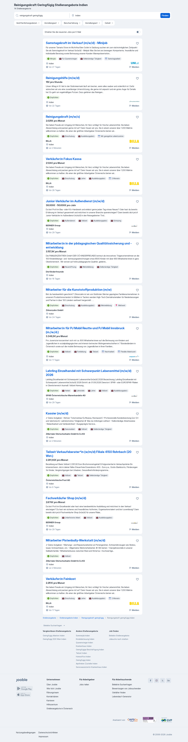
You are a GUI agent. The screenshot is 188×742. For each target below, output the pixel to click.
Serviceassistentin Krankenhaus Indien (91, 667)
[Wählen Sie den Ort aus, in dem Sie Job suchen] (97, 15)
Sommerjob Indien (83, 636)
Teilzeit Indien (81, 653)
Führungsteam (53, 692)
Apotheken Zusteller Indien (86, 664)
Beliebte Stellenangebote (119, 636)
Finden (165, 15)
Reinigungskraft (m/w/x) (63, 116)
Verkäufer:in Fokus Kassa (63, 159)
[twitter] (162, 680)
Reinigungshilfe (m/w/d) (63, 78)
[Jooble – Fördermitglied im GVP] (166, 720)
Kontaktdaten (52, 696)
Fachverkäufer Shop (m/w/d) (66, 498)
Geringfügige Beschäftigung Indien (90, 650)
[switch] (138, 32)
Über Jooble (52, 684)
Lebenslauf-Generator (121, 696)
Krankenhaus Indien (84, 646)
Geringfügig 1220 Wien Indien (54, 639)
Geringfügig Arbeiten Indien (54, 636)
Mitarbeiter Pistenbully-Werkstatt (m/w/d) (75, 540)
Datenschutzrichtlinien (48, 732)
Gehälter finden (119, 692)
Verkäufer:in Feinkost (61, 579)
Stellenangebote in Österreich (60, 708)
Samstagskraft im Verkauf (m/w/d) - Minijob (76, 43)
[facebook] (150, 680)
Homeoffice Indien (83, 657)
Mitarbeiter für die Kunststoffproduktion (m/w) (79, 289)
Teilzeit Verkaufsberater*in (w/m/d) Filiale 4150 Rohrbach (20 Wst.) (88, 454)
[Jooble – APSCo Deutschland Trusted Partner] (133, 720)
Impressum (43, 736)
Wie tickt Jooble (54, 688)
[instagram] (156, 680)
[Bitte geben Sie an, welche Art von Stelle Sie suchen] (41, 15)
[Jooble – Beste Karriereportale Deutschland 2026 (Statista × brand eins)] (149, 720)
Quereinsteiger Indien (84, 643)
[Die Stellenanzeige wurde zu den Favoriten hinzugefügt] (137, 43)
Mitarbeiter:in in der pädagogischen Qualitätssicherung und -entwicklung (89, 245)
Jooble (169, 734)
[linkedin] (168, 680)
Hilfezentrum (52, 704)
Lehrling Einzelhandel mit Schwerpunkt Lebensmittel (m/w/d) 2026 (88, 373)
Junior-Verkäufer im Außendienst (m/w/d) (75, 201)
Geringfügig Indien (83, 660)
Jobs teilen (84, 684)
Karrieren (50, 700)
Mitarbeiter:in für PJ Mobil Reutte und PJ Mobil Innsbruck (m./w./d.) (85, 330)
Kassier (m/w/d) (57, 413)
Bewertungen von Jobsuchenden (126, 688)
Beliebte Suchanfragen (54, 625)
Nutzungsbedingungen (25, 732)
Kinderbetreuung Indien (85, 639)
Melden (134, 67)
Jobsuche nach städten (118, 639)
